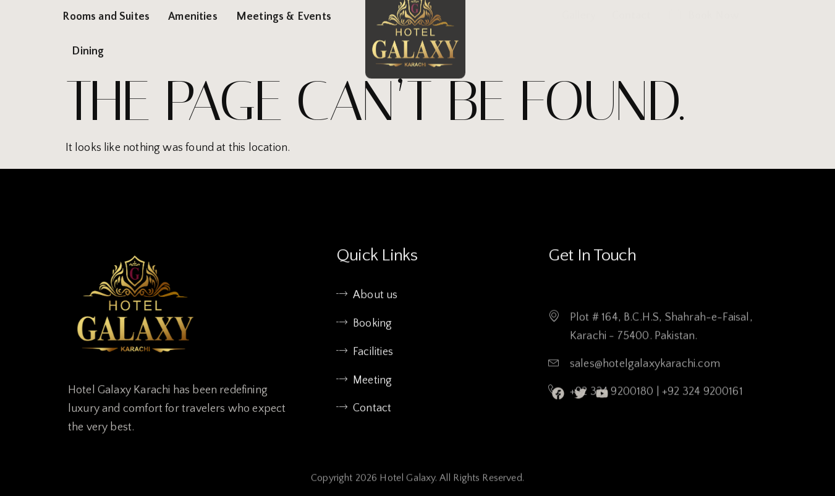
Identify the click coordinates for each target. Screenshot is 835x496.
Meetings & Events (283, 17)
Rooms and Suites (106, 17)
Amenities (193, 17)
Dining (88, 51)
